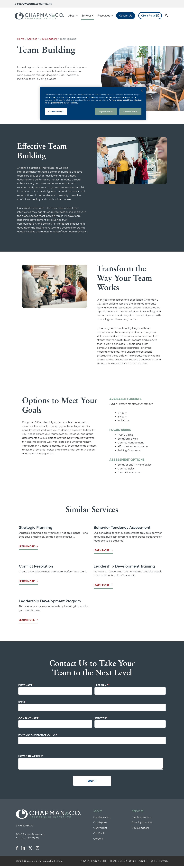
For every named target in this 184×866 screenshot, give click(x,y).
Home (20, 38)
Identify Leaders (141, 817)
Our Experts (100, 822)
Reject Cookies (105, 111)
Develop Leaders (142, 822)
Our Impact (100, 827)
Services (32, 38)
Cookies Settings (55, 111)
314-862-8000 (24, 825)
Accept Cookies (130, 111)
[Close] (141, 90)
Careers (98, 838)
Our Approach (101, 817)
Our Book (99, 833)
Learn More (28, 546)
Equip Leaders (48, 38)
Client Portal (150, 15)
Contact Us (125, 15)
